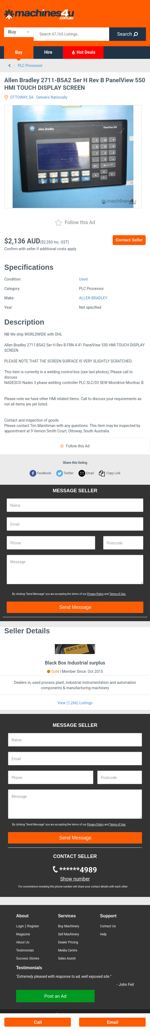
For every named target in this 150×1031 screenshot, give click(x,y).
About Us (22, 942)
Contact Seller (129, 240)
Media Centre (67, 950)
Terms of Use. (117, 593)
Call (38, 1022)
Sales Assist (67, 958)
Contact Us (108, 926)
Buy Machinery (68, 926)
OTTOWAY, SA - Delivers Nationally (35, 97)
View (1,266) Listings (75, 703)
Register (33, 926)
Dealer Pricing (68, 942)
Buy (18, 52)
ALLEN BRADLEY (93, 298)
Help (103, 934)
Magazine (23, 934)
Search (127, 34)
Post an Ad (55, 996)
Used (83, 279)
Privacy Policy (95, 593)
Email (86, 473)
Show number (75, 879)
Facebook (40, 473)
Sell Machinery (68, 934)
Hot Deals (83, 52)
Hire (48, 52)
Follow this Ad (75, 223)
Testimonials (25, 950)
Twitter (65, 473)
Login (20, 926)
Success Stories (27, 958)
